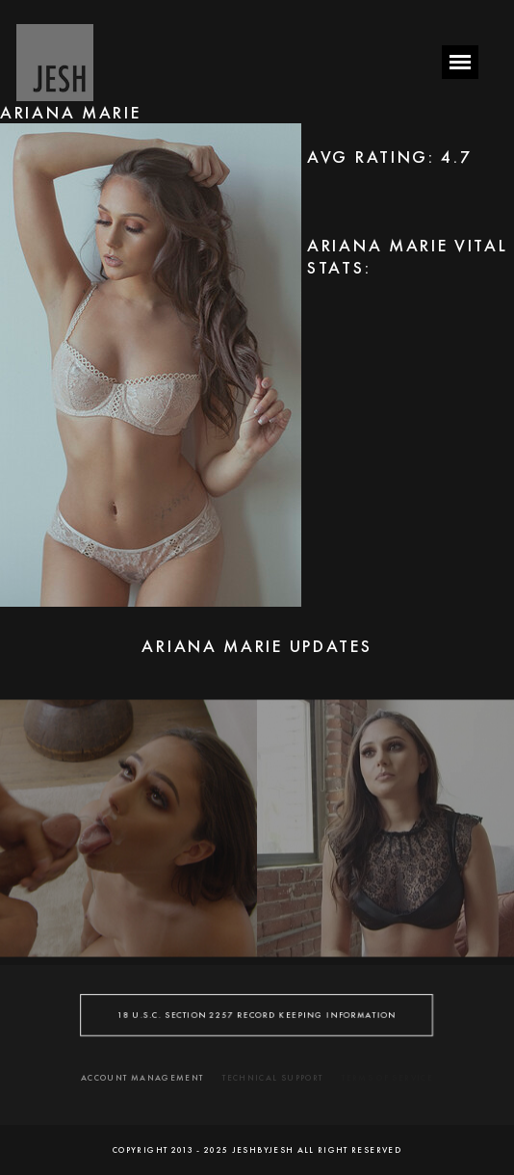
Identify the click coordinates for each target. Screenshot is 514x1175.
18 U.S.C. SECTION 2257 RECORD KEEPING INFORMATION (256, 1014)
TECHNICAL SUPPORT (272, 1078)
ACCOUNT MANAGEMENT (142, 1078)
